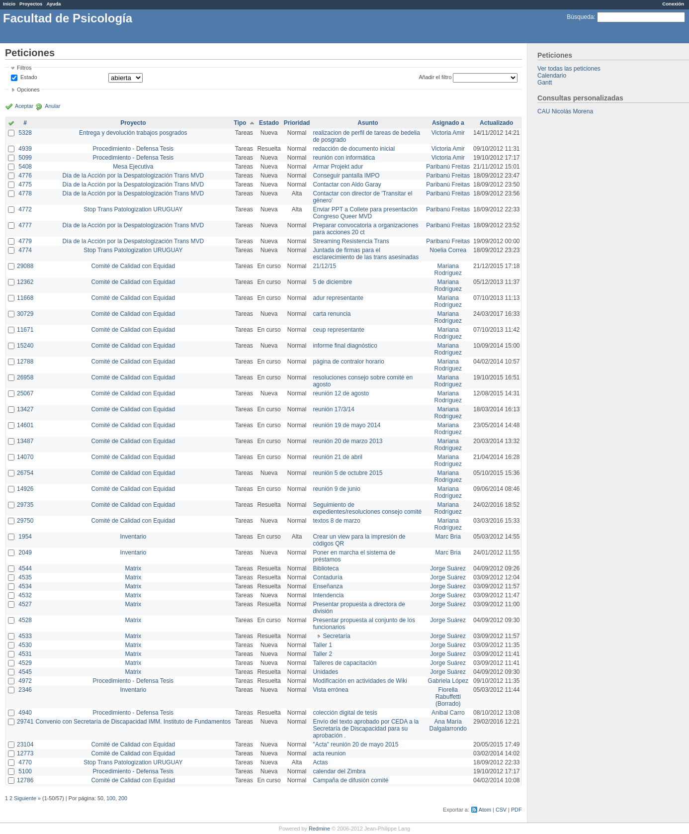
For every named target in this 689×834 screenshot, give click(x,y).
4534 (25, 586)
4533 (25, 636)
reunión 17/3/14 (333, 409)
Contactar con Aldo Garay (347, 184)
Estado (28, 77)
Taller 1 (322, 645)
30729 (25, 313)
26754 (25, 472)
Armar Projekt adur (338, 166)
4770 (25, 762)
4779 (25, 241)
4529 (25, 662)
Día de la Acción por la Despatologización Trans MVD (133, 175)
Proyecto (133, 122)
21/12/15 (324, 266)
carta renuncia (331, 313)
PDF (516, 810)
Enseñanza (328, 586)
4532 (25, 595)
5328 (25, 132)
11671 (25, 329)
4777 (25, 225)
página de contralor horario (348, 361)
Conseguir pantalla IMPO (346, 175)
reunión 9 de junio (336, 488)
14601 (25, 425)
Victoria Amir (448, 132)
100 (110, 798)
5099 (25, 157)
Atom (485, 810)
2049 (25, 552)
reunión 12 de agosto (341, 393)
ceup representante (338, 329)
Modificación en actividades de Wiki (360, 680)
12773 (25, 753)
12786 (25, 780)
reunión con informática (344, 157)
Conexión (673, 3)
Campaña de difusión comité (350, 780)
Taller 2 (322, 653)
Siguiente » (27, 798)
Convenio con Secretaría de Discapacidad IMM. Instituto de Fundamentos (133, 721)
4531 (25, 653)
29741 (25, 721)
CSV (501, 810)
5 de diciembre (332, 281)
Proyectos (30, 3)
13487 (25, 441)
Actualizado (496, 122)
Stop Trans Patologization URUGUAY (133, 209)
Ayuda (53, 3)
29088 (25, 266)
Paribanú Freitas (448, 166)
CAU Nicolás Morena (565, 111)
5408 (25, 166)
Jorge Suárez (448, 568)
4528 (25, 620)
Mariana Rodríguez (448, 270)
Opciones (28, 90)
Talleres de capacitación (344, 662)
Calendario (551, 75)
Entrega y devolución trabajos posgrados (133, 132)
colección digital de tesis (345, 712)
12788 (25, 361)
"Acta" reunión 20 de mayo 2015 (355, 744)
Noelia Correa (448, 250)
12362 (25, 281)
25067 (25, 393)
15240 (25, 345)
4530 (25, 645)
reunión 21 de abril (337, 457)
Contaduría (327, 577)
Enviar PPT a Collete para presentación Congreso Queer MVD (365, 213)
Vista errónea (330, 689)
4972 (25, 680)
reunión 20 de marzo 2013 (347, 441)
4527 (25, 604)
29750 (25, 520)
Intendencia (328, 595)
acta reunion (329, 753)
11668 (25, 297)
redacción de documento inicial (354, 148)
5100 (25, 771)
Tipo (240, 122)
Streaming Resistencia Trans (351, 241)
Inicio (9, 3)
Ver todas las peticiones (569, 68)
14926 (25, 488)
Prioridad (297, 122)
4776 (25, 175)
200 (122, 798)
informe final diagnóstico (345, 345)
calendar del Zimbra (339, 771)
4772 (25, 209)
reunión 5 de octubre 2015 (347, 472)
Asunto (367, 122)
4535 (25, 577)
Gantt (544, 82)
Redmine (319, 829)
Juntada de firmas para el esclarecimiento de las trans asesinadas (366, 254)
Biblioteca (326, 568)
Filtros (24, 68)
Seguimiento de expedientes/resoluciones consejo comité (367, 508)
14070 (25, 457)
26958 (25, 377)
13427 (25, 409)
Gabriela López (448, 680)
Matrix (133, 568)
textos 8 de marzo (336, 520)
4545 (25, 671)
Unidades (325, 671)
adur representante (338, 297)
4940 (25, 712)
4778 (25, 193)
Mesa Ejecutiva (133, 166)
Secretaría (336, 636)
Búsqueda (580, 16)
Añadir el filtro (435, 77)
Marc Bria (448, 536)
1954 (25, 536)
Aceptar (24, 106)
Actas (320, 762)
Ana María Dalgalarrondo (448, 725)
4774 (25, 250)
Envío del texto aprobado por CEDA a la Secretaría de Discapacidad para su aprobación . (366, 728)
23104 (25, 744)
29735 (25, 504)
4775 (25, 184)
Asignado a (448, 122)
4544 (25, 568)
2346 (25, 689)
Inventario (133, 536)
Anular (52, 106)
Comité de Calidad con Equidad (133, 266)
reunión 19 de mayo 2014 (346, 425)
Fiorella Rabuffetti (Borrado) (448, 696)
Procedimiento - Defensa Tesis (133, 148)
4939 (25, 148)
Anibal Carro (448, 712)
